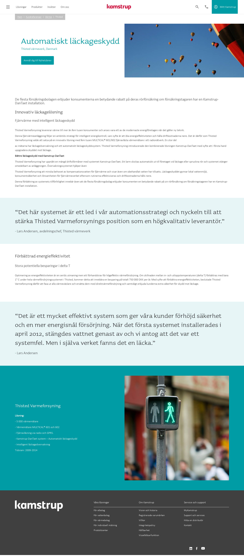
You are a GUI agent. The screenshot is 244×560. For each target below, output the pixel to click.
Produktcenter (101, 530)
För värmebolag (102, 520)
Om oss (65, 7)
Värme (48, 16)
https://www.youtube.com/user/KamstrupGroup (203, 548)
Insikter (51, 7)
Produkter (36, 7)
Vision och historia (148, 510)
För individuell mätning (105, 525)
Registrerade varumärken (152, 515)
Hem (19, 16)
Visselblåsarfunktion (149, 535)
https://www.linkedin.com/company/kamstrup (190, 548)
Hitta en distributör (193, 520)
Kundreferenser (34, 16)
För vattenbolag (102, 515)
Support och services (194, 515)
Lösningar (21, 7)
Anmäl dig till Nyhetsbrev (37, 60)
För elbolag (99, 510)
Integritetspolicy (147, 525)
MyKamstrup (190, 510)
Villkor (142, 520)
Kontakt (188, 525)
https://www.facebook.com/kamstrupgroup (196, 548)
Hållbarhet (144, 530)
